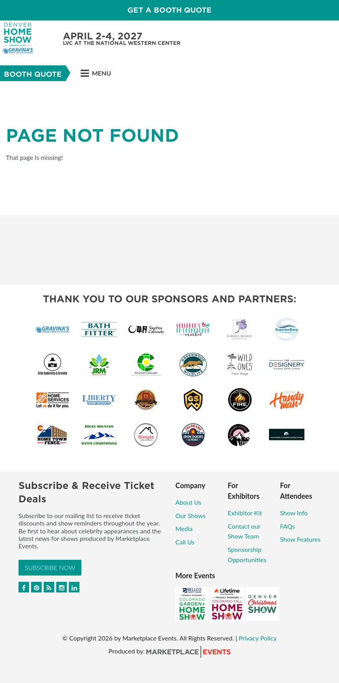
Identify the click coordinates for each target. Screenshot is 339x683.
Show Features (300, 539)
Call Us (185, 542)
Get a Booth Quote (169, 10)
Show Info (294, 512)
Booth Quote (33, 74)
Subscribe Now (50, 567)
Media (184, 528)
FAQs (287, 526)
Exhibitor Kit (245, 512)
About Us (188, 502)
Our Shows (190, 515)
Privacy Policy (258, 638)
